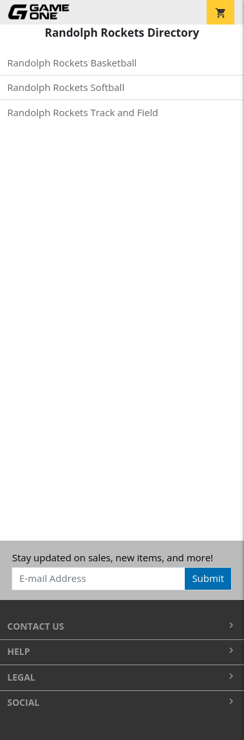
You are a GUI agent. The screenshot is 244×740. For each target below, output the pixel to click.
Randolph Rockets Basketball (71, 62)
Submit (208, 578)
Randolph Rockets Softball (65, 87)
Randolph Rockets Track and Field (82, 112)
